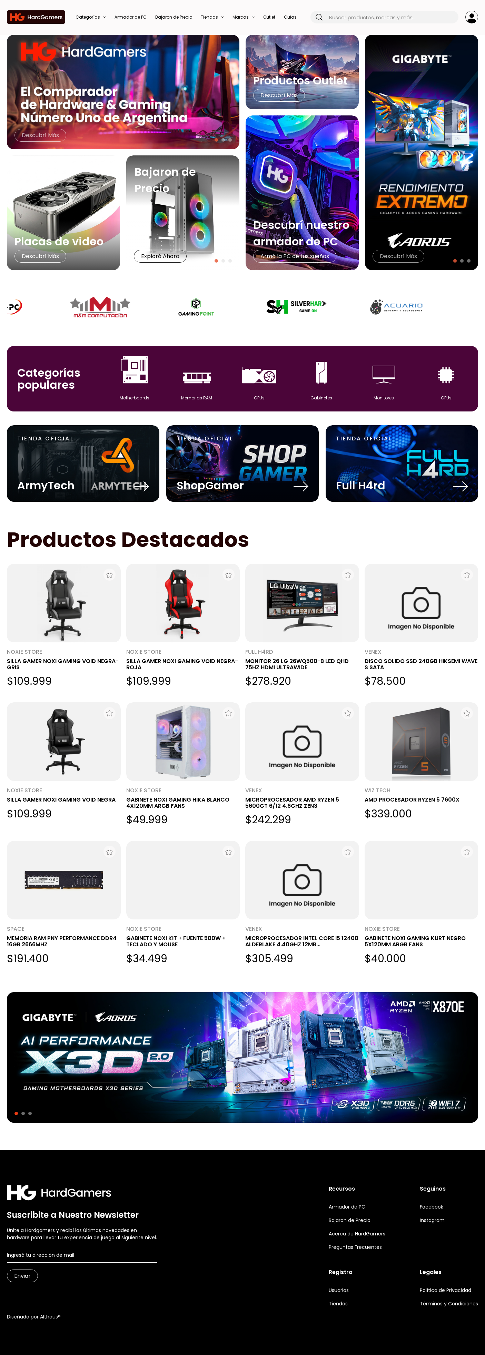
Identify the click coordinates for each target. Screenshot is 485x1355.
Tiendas (338, 1303)
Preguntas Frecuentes (355, 1247)
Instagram (432, 1220)
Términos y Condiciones (449, 1303)
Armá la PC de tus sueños (294, 256)
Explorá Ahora (160, 256)
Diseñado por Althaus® (34, 1316)
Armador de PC (347, 1206)
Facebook (431, 1206)
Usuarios (339, 1290)
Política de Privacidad (445, 1290)
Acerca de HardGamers (357, 1233)
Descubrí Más (40, 135)
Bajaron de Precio (349, 1220)
